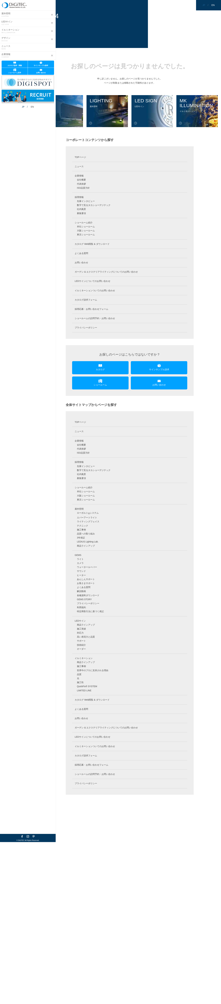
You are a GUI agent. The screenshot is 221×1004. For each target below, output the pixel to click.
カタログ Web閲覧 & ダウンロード (92, 244)
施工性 (80, 682)
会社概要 (81, 179)
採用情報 (79, 197)
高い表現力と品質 (86, 636)
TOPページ (80, 157)
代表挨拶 (81, 184)
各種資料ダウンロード (88, 595)
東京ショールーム (86, 234)
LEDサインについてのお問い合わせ (92, 281)
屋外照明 (5, 14)
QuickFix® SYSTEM (87, 686)
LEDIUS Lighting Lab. (88, 541)
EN (23, 98)
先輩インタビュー (86, 201)
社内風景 (81, 209)
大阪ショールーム (86, 230)
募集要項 (81, 213)
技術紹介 (81, 645)
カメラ (80, 563)
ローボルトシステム (88, 513)
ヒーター (81, 575)
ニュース (5, 47)
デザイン (5, 39)
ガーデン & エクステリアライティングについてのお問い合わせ (106, 272)
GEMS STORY (84, 599)
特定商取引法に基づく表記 (90, 611)
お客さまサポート (86, 583)
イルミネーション (10, 31)
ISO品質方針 (83, 188)
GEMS (78, 555)
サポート (81, 640)
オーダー (81, 649)
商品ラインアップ (86, 546)
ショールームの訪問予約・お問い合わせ (95, 318)
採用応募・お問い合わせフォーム (91, 309)
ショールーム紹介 (84, 222)
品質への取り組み (86, 533)
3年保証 (81, 537)
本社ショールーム (86, 226)
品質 (79, 674)
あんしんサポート (86, 579)
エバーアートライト (87, 517)
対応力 (80, 632)
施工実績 (81, 629)
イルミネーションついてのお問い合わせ (95, 290)
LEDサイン (6, 23)
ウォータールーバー (87, 567)
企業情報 (5, 55)
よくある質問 (81, 253)
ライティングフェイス (88, 521)
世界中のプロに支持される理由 (92, 670)
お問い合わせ (81, 262)
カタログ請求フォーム (86, 299)
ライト (80, 559)
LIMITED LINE (84, 690)
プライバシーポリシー (86, 327)
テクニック (82, 525)
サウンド (81, 571)
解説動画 (81, 591)
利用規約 (81, 607)
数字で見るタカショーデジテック (93, 205)
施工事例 (81, 529)
